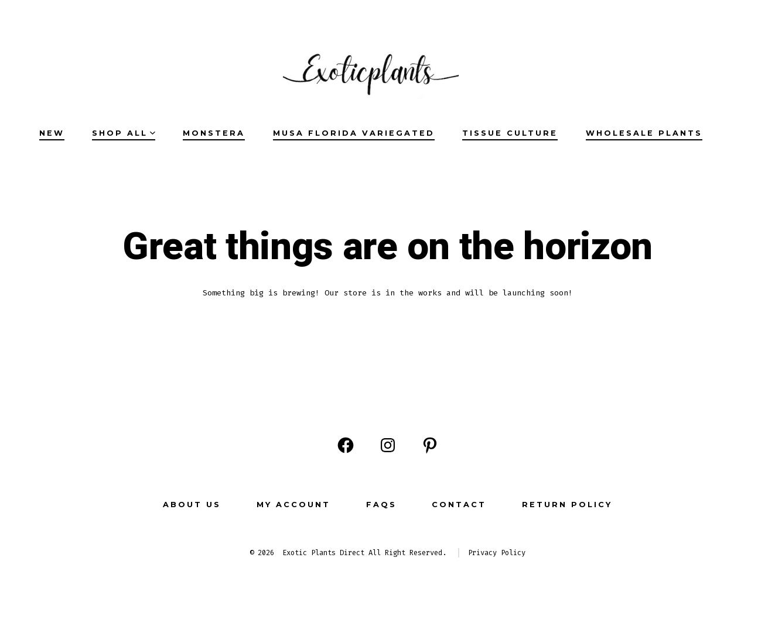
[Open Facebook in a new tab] (345, 445)
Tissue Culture (510, 133)
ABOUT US (192, 504)
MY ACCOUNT (293, 504)
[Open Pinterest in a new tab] (430, 445)
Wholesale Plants (644, 133)
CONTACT (459, 504)
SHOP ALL (123, 133)
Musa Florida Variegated (354, 133)
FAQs (381, 504)
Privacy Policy (496, 552)
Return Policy (567, 504)
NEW (51, 133)
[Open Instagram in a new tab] (388, 445)
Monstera (214, 133)
